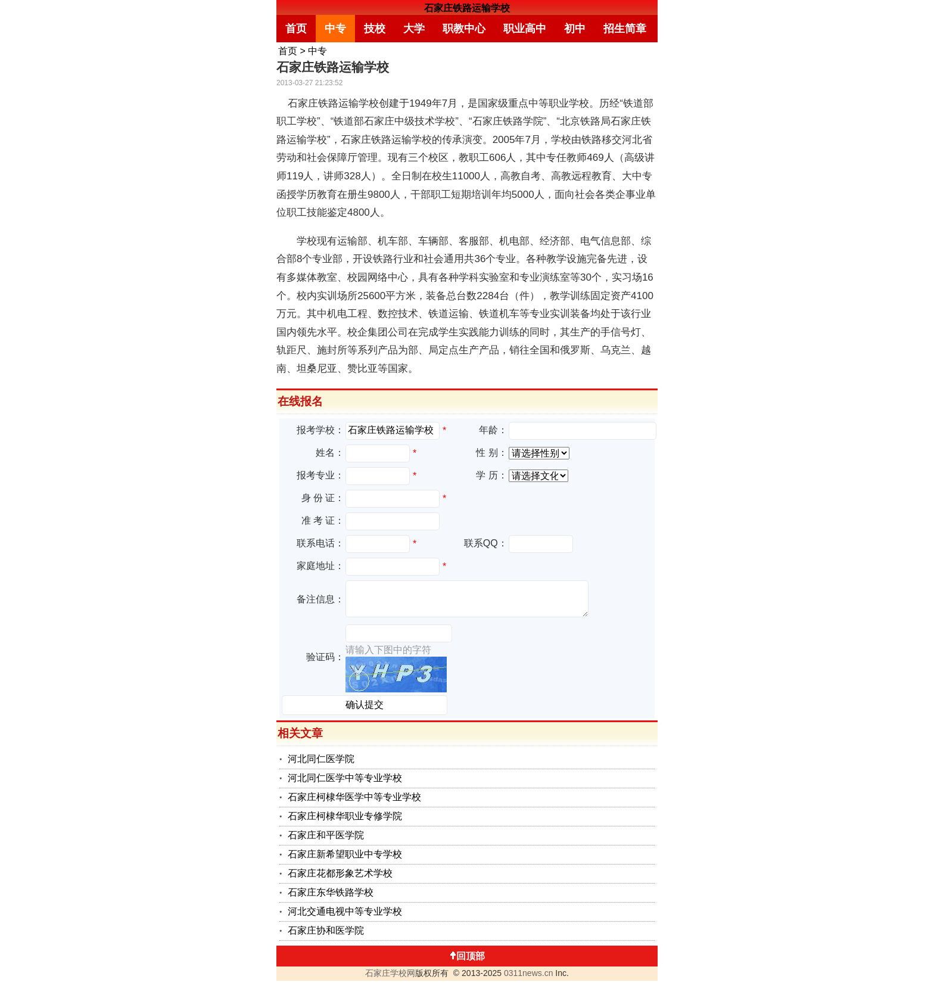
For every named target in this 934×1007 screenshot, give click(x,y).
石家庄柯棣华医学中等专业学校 (354, 797)
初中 (575, 29)
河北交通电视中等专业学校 (345, 911)
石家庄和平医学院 (326, 835)
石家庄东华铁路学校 (330, 892)
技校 (374, 29)
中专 (335, 29)
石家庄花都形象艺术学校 (340, 873)
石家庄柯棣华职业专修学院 (345, 816)
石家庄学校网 (390, 973)
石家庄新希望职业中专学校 (345, 854)
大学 (414, 29)
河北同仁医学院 (321, 759)
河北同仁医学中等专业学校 (345, 778)
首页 (296, 29)
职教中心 (464, 29)
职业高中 (524, 29)
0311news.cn (528, 973)
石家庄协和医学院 (326, 930)
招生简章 (624, 29)
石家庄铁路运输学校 (467, 8)
